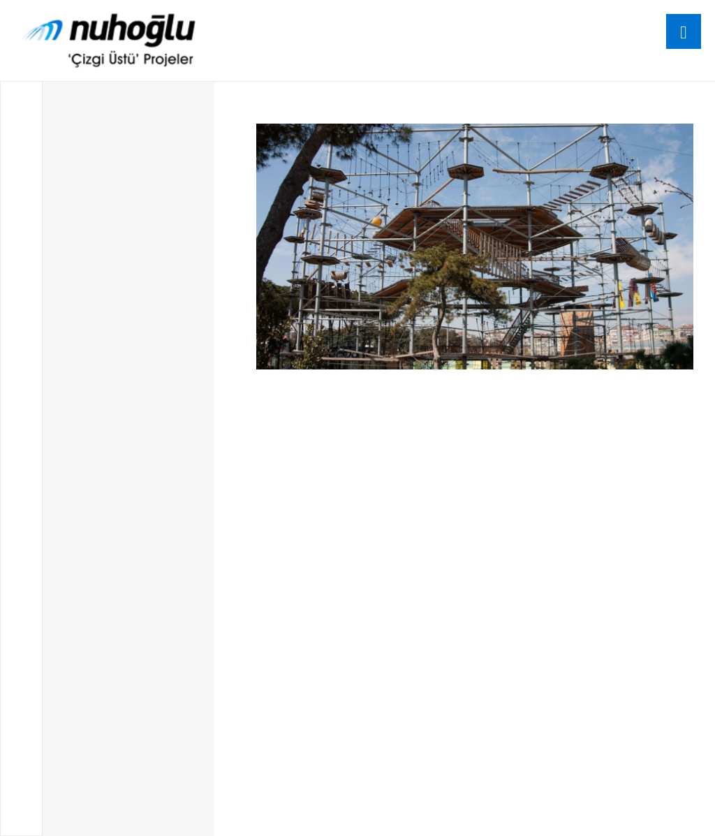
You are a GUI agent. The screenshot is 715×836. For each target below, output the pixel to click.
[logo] (109, 40)
